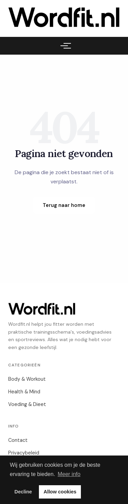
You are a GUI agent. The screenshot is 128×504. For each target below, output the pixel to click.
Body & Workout (27, 379)
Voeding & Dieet (27, 404)
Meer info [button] (69, 474)
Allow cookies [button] (60, 491)
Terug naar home (64, 205)
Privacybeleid (23, 453)
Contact (18, 440)
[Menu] (64, 46)
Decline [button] (23, 491)
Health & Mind (24, 392)
